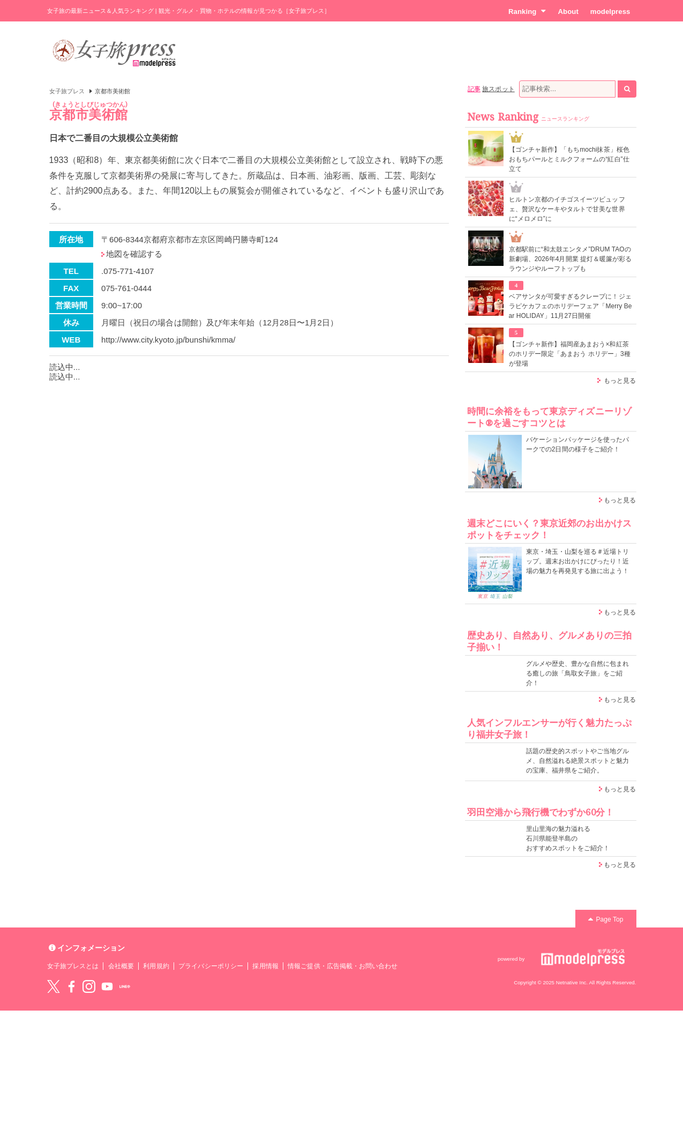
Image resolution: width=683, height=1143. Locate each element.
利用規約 (156, 966)
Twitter (53, 986)
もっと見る (620, 380)
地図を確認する (134, 253)
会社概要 (121, 966)
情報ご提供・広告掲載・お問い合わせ (342, 966)
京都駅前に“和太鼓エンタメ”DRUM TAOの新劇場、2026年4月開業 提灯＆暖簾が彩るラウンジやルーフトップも (570, 259)
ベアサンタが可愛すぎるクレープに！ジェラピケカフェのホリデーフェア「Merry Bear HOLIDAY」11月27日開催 (570, 306)
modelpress (610, 12)
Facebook (71, 986)
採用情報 (265, 966)
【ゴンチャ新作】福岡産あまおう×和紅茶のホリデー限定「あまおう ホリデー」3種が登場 (570, 353)
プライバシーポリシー (210, 966)
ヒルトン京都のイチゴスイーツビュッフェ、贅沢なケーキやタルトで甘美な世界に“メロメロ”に (567, 209)
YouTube (107, 986)
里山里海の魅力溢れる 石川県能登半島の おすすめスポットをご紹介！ (568, 838)
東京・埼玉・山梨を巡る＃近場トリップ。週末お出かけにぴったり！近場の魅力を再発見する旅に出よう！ (577, 561)
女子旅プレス (67, 91)
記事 (474, 89)
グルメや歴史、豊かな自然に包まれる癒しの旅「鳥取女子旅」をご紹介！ (577, 673)
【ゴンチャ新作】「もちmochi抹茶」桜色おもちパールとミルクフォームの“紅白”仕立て (569, 159)
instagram (88, 986)
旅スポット (498, 89)
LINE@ (124, 986)
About (568, 12)
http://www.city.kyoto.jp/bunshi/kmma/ (168, 339)
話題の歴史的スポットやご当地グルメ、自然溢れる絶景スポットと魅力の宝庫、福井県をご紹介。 (577, 760)
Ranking (527, 11)
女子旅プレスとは (73, 966)
